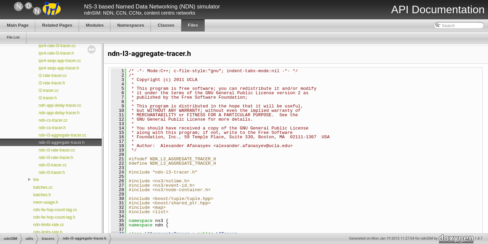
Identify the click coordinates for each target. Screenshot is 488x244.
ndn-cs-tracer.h (52, 127)
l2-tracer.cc (49, 90)
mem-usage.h (45, 202)
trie (36, 179)
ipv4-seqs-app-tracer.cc (60, 60)
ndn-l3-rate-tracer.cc (57, 150)
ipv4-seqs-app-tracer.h (59, 68)
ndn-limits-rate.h (47, 232)
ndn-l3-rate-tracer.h (56, 157)
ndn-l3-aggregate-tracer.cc (62, 135)
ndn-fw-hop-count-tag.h (54, 217)
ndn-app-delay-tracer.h (59, 112)
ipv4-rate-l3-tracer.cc (57, 45)
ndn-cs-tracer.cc (53, 120)
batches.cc (43, 187)
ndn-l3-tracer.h (52, 172)
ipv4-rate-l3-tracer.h (56, 53)
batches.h (42, 194)
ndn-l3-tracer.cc (53, 165)
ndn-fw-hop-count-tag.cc (55, 209)
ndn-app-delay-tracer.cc (60, 105)
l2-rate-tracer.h (52, 83)
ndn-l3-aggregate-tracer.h (61, 142)
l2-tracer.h (48, 98)
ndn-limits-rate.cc (48, 224)
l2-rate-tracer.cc (53, 75)
